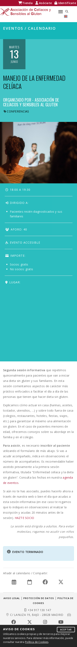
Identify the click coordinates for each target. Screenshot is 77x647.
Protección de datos (38, 598)
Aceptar (66, 629)
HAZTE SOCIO (24, 518)
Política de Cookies (36, 642)
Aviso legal (11, 598)
